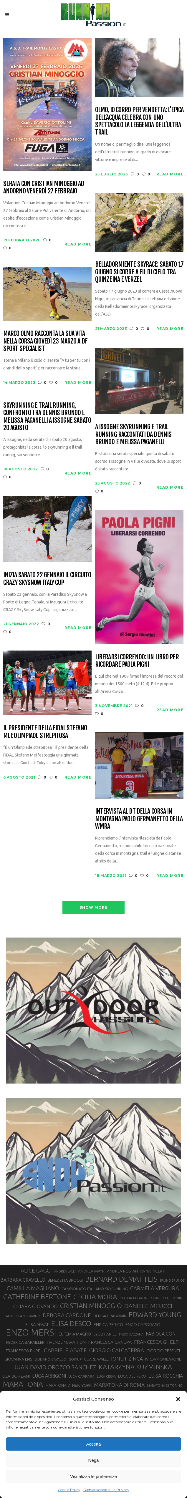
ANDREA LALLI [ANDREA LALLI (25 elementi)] (65, 1271)
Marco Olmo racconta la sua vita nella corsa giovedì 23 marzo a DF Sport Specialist (45, 341)
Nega (93, 1460)
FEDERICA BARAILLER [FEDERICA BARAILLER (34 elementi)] (25, 1342)
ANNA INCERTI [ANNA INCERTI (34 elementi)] (152, 1271)
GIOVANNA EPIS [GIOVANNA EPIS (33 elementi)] (18, 1359)
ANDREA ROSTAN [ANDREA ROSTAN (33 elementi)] (122, 1271)
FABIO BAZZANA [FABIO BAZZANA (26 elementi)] (131, 1334)
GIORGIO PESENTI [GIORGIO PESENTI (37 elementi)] (163, 1350)
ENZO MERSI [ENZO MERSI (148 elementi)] (31, 1332)
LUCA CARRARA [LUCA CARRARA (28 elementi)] (81, 1376)
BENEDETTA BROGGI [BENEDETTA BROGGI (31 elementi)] (65, 1280)
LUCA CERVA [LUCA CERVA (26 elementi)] (106, 1376)
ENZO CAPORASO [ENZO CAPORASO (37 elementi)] (142, 1324)
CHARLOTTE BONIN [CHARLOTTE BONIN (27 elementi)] (166, 1298)
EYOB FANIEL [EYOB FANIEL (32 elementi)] (105, 1334)
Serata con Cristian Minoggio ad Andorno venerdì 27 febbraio (43, 187)
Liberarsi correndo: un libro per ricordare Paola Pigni (137, 660)
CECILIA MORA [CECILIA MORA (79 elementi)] (95, 1296)
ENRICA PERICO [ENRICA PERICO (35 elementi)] (108, 1324)
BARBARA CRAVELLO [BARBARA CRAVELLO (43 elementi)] (22, 1280)
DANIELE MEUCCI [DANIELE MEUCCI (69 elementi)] (148, 1305)
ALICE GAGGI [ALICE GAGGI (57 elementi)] (36, 1270)
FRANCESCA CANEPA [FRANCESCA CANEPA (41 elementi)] (110, 1342)
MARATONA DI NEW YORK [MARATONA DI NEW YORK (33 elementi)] (68, 1385)
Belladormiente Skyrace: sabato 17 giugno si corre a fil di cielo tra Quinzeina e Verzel (139, 272)
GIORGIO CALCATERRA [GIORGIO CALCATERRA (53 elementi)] (116, 1350)
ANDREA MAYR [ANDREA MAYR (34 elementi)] (91, 1271)
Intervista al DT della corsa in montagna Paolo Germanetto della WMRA (139, 818)
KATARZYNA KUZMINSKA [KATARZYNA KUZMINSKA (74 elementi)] (135, 1367)
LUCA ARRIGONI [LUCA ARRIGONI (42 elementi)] (49, 1375)
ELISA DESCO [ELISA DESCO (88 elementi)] (71, 1324)
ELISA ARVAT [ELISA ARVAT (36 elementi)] (37, 1324)
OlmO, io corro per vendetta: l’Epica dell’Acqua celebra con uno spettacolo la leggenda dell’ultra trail (139, 121)
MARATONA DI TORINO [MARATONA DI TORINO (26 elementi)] (165, 1385)
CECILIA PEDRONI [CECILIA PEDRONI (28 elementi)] (134, 1298)
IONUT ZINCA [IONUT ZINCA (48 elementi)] (127, 1358)
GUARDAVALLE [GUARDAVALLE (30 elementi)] (96, 1359)
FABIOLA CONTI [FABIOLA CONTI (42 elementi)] (163, 1333)
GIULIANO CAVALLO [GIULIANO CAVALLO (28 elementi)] (50, 1359)
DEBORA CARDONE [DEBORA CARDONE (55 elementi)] (67, 1315)
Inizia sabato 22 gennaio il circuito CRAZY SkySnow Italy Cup (47, 578)
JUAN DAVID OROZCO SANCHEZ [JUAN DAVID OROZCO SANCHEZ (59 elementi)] (55, 1367)
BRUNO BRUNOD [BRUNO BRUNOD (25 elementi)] (172, 1280)
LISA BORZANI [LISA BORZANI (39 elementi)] (16, 1375)
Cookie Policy (69, 1489)
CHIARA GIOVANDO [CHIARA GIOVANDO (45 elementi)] (35, 1306)
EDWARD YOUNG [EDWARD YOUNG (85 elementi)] (155, 1314)
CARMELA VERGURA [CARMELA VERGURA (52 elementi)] (154, 1288)
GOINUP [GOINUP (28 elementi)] (75, 1359)
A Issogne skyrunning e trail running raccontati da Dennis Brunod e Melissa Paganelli (133, 434)
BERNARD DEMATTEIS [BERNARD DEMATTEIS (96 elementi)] (121, 1279)
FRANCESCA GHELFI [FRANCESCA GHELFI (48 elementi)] (157, 1342)
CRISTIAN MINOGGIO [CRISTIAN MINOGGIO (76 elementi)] (91, 1305)
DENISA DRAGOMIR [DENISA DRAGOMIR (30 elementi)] (109, 1316)
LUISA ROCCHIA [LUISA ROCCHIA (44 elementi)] (165, 1375)
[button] (178, 1399)
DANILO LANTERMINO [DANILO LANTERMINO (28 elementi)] (22, 1316)
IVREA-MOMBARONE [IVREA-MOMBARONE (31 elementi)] (163, 1359)
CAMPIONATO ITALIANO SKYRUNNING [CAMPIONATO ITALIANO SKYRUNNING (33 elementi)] (95, 1288)
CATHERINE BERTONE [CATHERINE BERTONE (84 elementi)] (37, 1296)
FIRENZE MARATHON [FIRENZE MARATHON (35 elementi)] (66, 1342)
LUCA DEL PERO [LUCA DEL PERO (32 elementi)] (132, 1376)
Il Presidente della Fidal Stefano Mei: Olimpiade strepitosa (45, 731)
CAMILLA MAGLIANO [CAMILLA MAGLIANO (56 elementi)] (33, 1288)
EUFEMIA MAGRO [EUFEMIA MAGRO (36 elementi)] (75, 1333)
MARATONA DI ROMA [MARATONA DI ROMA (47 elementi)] (119, 1385)
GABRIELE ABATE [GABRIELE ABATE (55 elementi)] (65, 1350)
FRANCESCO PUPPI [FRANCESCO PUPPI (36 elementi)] (24, 1350)
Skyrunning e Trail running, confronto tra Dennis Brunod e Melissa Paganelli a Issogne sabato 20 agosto (47, 416)
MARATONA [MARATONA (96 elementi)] (23, 1384)
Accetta (93, 1443)
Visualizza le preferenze (93, 1476)
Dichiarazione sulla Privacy (106, 1489)
